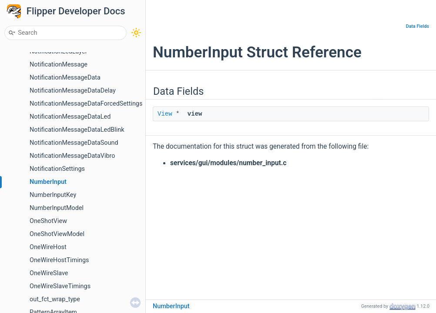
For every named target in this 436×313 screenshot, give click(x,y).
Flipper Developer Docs (76, 11)
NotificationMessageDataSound (74, 143)
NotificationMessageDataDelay (73, 90)
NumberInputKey (53, 195)
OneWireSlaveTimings (60, 286)
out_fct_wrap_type (55, 299)
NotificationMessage (58, 64)
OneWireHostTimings (59, 260)
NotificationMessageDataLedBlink (77, 129)
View (165, 113)
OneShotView (48, 221)
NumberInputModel (57, 208)
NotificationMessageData (65, 77)
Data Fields (417, 26)
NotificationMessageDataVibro (72, 156)
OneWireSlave (49, 273)
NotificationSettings (57, 169)
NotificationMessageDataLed (70, 116)
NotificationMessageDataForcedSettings (86, 103)
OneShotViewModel (57, 234)
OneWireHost (48, 247)
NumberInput (48, 182)
